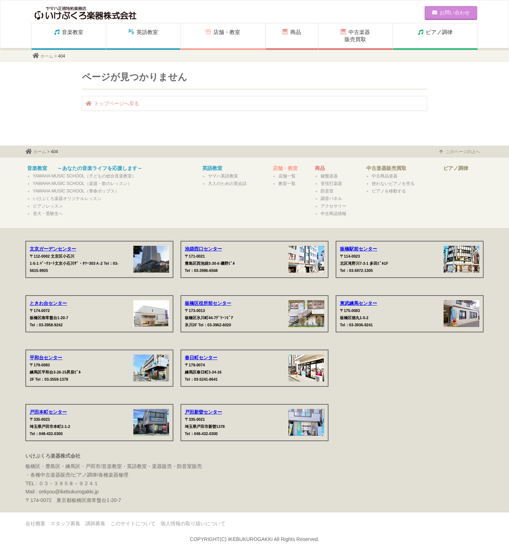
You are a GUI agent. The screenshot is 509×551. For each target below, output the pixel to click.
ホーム (46, 56)
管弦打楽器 (331, 183)
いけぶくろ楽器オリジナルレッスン (67, 198)
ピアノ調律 (435, 35)
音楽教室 (68, 35)
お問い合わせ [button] (451, 12)
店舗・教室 (223, 35)
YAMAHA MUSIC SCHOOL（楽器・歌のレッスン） (82, 183)
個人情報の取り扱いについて (193, 523)
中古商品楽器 (384, 176)
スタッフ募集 (65, 523)
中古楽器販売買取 (355, 35)
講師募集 (95, 523)
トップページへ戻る (112, 103)
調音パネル (331, 198)
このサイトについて (132, 523)
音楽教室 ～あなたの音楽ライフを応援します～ (84, 168)
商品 (291, 35)
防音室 (327, 191)
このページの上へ (459, 151)
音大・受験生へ (48, 213)
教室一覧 (287, 183)
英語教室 (143, 35)
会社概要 (35, 523)
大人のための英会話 (227, 183)
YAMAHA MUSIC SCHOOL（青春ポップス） (76, 191)
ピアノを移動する (389, 191)
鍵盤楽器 (329, 176)
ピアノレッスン (48, 206)
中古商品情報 (333, 213)
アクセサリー (333, 206)
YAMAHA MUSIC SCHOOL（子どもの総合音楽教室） (84, 176)
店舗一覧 (287, 176)
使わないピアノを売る (393, 183)
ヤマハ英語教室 (223, 176)
